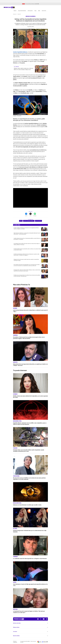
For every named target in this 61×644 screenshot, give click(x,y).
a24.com (37, 3)
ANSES (39, 10)
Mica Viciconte (44, 10)
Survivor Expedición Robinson (20, 52)
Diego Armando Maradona (22, 10)
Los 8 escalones (38, 220)
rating (21, 220)
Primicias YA (14, 14)
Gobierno (15, 10)
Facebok (26, 214)
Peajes (35, 10)
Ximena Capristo (30, 10)
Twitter (30, 214)
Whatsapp (34, 214)
